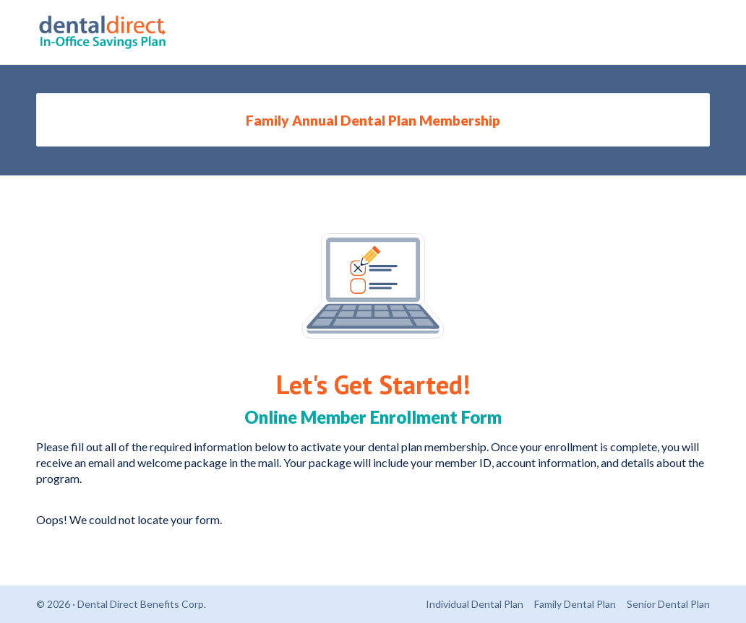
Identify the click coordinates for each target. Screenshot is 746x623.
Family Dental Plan (575, 604)
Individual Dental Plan (474, 604)
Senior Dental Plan (668, 604)
